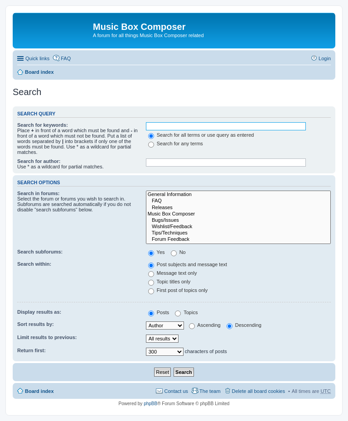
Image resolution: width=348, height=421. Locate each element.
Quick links (37, 58)
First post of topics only (178, 290)
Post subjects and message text (187, 264)
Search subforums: (40, 251)
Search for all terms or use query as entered (201, 135)
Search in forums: (38, 193)
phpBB (150, 403)
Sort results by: (35, 324)
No (178, 252)
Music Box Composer (238, 214)
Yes (156, 252)
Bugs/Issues (238, 220)
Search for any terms (175, 143)
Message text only (172, 273)
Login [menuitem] (325, 58)
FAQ (238, 201)
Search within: (34, 264)
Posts (158, 312)
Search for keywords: (42, 125)
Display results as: (39, 312)
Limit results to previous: (47, 337)
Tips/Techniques (238, 233)
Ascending (205, 325)
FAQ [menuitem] (66, 58)
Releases (238, 208)
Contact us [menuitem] (176, 391)
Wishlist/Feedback (238, 227)
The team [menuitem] (209, 391)
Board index (39, 72)
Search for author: (38, 161)
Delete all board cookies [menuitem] (258, 391)
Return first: (31, 350)
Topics (186, 312)
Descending (244, 325)
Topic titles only (169, 281)
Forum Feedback (238, 239)
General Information (238, 194)
